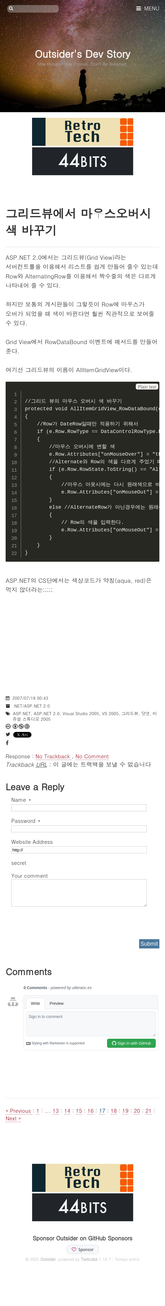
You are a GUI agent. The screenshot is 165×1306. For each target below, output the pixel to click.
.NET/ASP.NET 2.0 (31, 706)
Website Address (32, 841)
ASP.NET (22, 713)
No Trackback (53, 756)
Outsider (48, 1259)
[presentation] (54, 921)
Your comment (29, 875)
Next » (13, 1118)
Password (25, 820)
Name (21, 799)
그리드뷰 (129, 713)
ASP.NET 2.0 (47, 713)
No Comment (92, 756)
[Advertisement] (82, 650)
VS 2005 (110, 713)
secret (19, 862)
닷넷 (145, 713)
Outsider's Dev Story (82, 53)
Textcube (89, 1259)
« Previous (19, 1110)
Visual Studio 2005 (80, 713)
